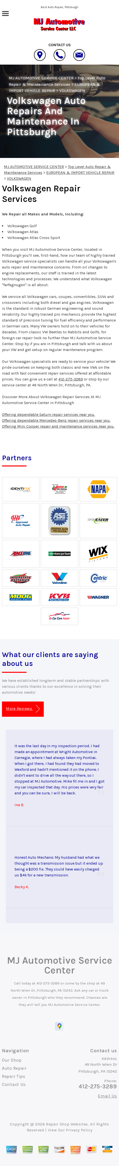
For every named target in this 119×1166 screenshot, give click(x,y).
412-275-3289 (70, 379)
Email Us (107, 1096)
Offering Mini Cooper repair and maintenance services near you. (58, 426)
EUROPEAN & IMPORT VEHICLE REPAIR (80, 172)
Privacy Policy (79, 1130)
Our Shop (12, 1060)
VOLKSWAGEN (72, 90)
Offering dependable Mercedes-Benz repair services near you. (56, 420)
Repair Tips (13, 1076)
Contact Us (14, 1084)
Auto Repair (14, 1068)
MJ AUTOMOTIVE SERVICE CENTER (41, 77)
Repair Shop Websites (67, 1124)
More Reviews (23, 709)
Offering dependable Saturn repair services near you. (48, 414)
